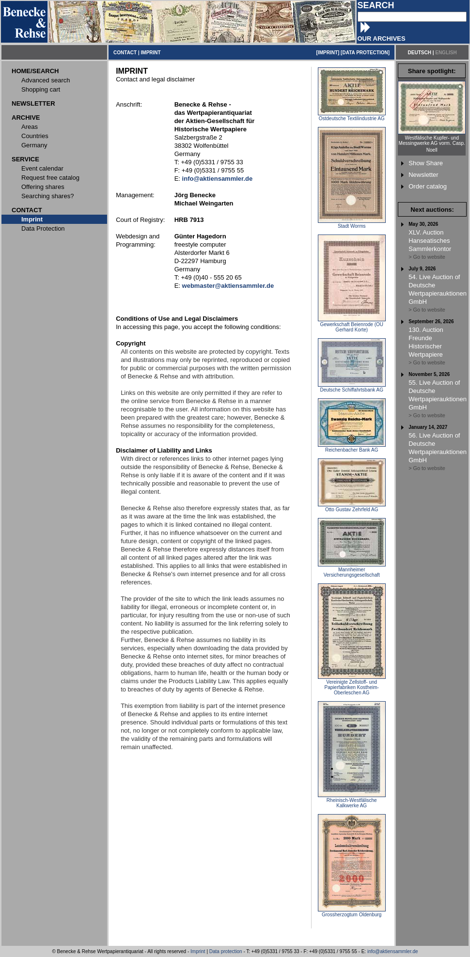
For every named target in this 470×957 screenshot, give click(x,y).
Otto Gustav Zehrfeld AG (352, 507)
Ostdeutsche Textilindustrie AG (352, 116)
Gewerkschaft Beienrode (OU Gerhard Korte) (352, 324)
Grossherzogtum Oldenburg (352, 912)
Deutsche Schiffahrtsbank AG (352, 387)
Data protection (225, 951)
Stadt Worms (352, 224)
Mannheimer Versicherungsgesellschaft (352, 570)
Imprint (197, 951)
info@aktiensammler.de (392, 951)
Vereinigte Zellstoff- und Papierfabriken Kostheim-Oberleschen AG (352, 685)
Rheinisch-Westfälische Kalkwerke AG (352, 800)
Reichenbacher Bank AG (352, 448)
